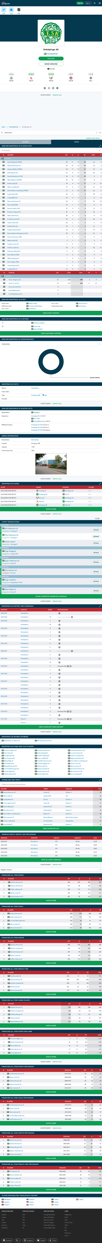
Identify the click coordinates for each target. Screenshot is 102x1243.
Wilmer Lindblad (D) (13, 187)
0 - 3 (90, 498)
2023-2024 (4, 628)
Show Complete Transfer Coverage (51, 596)
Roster (25, 142)
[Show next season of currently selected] (100, 132)
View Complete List (51, 828)
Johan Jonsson (82, 303)
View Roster (34, 841)
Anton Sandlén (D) (15, 1178)
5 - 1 (90, 491)
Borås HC (13, 563)
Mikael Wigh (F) (8, 761)
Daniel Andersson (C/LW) (15, 176)
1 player (31, 1202)
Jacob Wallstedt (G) (14, 290)
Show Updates (51, 64)
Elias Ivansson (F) (11, 570)
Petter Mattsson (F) (16, 1049)
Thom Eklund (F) (9, 763)
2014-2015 (4, 696)
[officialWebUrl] (44, 88)
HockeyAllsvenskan (39, 421)
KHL (24, 1217)
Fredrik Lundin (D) (12, 247)
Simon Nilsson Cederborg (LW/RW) (17, 190)
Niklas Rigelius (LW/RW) (14, 180)
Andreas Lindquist (39, 323)
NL (23, 1228)
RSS (66, 1230)
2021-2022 (4, 643)
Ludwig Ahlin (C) (12, 269)
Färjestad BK (47, 796)
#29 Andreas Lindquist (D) (12, 740)
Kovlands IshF (48, 806)
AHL (24, 1222)
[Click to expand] (100, 146)
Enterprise (68, 1233)
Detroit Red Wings (49, 1217)
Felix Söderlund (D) (11, 535)
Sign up (80, 3)
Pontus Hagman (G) (15, 280)
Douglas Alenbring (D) (14, 230)
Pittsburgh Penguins (49, 1225)
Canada (4, 1217)
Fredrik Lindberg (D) (43, 755)
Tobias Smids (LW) (12, 223)
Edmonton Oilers (48, 1220)
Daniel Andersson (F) (16, 896)
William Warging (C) (13, 258)
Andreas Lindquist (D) (14, 212)
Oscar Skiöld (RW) (12, 205)
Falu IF (67, 494)
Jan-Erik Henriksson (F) (77, 769)
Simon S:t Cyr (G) (14, 283)
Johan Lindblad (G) (42, 758)
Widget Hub (68, 1215)
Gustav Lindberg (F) (9, 821)
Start (3, 127)
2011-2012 (4, 719)
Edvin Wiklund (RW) (13, 255)
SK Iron (46, 799)
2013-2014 (4, 704)
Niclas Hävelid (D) (42, 753)
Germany (4, 1225)
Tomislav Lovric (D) (13, 244)
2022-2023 (4, 636)
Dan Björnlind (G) (9, 755)
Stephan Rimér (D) (15, 1185)
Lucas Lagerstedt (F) (9, 803)
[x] (49, 88)
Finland (4, 1222)
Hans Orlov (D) (8, 753)
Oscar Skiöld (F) (7, 824)
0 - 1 (90, 494)
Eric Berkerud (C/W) (13, 219)
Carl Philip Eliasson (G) (15, 294)
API (65, 1228)
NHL (24, 1215)
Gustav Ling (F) (10, 542)
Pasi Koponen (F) (15, 1171)
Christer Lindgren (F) (10, 750)
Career (67, 1235)
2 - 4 (90, 505)
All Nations (5, 1228)
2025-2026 (4, 617)
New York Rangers (49, 1222)
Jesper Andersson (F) (12, 561)
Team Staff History (51, 313)
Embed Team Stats (92, 138)
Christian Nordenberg (35, 306)
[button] (51, 58)
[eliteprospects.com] (6, 3)
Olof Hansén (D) (15, 987)
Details (96, 530)
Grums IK (12, 573)
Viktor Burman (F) (8, 810)
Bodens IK (47, 814)
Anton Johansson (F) (9, 792)
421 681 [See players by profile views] (51, 69)
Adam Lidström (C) (13, 215)
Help (66, 1220)
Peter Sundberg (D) (76, 774)
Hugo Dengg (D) (10, 551)
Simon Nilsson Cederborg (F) (78, 761)
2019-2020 (4, 658)
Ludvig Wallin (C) (12, 198)
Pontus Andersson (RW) (14, 237)
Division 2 (68, 792)
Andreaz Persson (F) (43, 771)
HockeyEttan (52, 54)
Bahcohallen (35, 440)
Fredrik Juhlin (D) (12, 226)
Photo (66, 1225)
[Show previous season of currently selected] (2, 132)
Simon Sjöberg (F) (8, 806)
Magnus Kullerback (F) (77, 758)
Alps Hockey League (72, 817)
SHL (35, 418)
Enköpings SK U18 (36, 427)
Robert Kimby (33, 303)
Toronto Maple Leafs (49, 1228)
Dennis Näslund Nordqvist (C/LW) (17, 233)
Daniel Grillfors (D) (42, 774)
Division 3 (68, 799)
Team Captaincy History (51, 333)
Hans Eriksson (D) (9, 758)
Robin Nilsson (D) (12, 173)
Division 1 (23, 719)
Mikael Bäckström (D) (10, 766)
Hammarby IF (47, 810)
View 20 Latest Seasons (51, 860)
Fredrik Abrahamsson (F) (77, 750)
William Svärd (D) (12, 240)
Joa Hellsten (32, 309)
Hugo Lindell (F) (10, 580)
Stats (76, 142)
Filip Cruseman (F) (75, 766)
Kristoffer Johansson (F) (44, 761)
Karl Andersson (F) (11, 528)
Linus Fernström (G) (76, 753)
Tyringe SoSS (14, 554)
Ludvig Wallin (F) (8, 799)
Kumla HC (46, 792)
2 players (6, 1205)
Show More (51, 509)
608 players (7, 1199)
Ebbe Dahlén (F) (10, 589)
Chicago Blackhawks (49, 1215)
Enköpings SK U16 (36, 425)
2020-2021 (4, 651)
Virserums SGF (48, 824)
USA (3, 1220)
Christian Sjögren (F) (43, 763)
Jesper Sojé (37, 326)
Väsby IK (67, 505)
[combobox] (4, 132)
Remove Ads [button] (57, 95)
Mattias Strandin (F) (43, 769)
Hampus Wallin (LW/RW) (14, 169)
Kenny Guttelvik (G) (15, 287)
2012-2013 (4, 711)
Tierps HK (46, 803)
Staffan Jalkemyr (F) (10, 774)
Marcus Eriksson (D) (16, 1175)
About (66, 1217)
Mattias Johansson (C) (14, 165)
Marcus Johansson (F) (13, 201)
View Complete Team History (51, 727)
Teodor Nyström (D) (13, 265)
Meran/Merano (48, 817)
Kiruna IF (41, 498)
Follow (51, 58)
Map (44, 395)
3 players (6, 1202)
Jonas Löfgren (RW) (13, 262)
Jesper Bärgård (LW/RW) (14, 162)
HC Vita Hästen (48, 821)
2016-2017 (4, 681)
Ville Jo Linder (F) (42, 766)
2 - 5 (90, 501)
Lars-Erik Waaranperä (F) (11, 769)
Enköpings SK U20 (36, 430)
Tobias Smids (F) (15, 1018)
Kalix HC (41, 501)
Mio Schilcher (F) (15, 1046)
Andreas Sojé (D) (12, 183)
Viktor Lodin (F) (7, 796)
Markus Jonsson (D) (16, 990)
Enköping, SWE (35, 395)
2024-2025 (4, 621)
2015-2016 (4, 689)
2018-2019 (4, 666)
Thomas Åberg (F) (9, 771)
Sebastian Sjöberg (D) (13, 251)
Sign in (88, 3)
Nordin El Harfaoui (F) (43, 750)
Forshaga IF (42, 491)
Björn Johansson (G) (76, 771)
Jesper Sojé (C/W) (12, 194)
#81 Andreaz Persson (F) (44, 740)
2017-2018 (4, 673)
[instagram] (53, 88)
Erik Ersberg (82, 306)
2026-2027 (4, 613)
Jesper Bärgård (38, 329)
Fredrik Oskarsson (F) (15, 1119)
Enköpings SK (35, 416)
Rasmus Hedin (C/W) (13, 208)
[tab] (25, 142)
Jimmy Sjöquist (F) (15, 1053)
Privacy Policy (68, 1222)
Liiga (24, 1225)
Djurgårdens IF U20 (16, 582)
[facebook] (57, 88)
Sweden (4, 1215)
